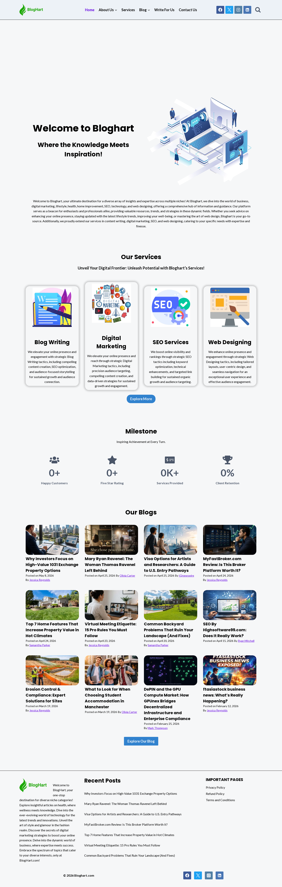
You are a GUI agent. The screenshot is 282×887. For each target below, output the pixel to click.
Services (128, 10)
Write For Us (164, 10)
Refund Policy (215, 793)
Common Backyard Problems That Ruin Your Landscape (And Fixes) (168, 629)
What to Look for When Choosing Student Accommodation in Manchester (107, 698)
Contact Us (188, 10)
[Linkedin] (247, 10)
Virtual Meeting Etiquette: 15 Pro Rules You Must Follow (110, 629)
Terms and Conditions (220, 800)
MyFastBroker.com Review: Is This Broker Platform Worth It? (224, 564)
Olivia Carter (127, 575)
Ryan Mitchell (246, 640)
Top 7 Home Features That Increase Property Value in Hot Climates (52, 629)
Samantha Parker (39, 645)
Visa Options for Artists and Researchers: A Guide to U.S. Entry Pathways (169, 564)
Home (89, 10)
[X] (229, 10)
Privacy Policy (215, 787)
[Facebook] (220, 10)
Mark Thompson (158, 728)
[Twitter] (198, 875)
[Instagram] (238, 10)
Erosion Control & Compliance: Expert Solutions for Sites (45, 695)
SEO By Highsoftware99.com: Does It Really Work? (224, 629)
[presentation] (52, 540)
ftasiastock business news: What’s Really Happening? (224, 695)
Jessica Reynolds (39, 579)
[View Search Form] (258, 10)
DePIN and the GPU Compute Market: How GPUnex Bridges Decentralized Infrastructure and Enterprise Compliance (167, 704)
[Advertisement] (141, 49)
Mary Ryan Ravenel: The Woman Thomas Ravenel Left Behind (110, 564)
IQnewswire (186, 575)
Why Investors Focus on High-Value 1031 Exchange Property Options (52, 564)
